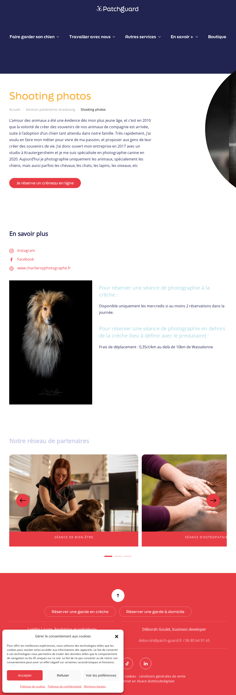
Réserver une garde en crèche (79, 611)
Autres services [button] (143, 36)
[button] (116, 636)
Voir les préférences (101, 675)
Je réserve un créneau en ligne (45, 183)
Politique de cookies (32, 686)
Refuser (63, 675)
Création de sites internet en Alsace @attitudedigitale (132, 681)
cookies (129, 676)
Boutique (217, 36)
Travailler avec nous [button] (92, 36)
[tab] (108, 556)
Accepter (25, 675)
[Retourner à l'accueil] (118, 9)
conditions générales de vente (161, 676)
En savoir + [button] (184, 36)
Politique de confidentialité (65, 686)
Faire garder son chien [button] (34, 36)
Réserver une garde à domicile (155, 611)
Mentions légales (95, 686)
